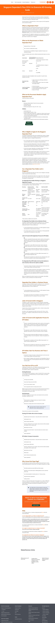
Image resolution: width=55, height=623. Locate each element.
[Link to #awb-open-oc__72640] (53, 2)
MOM (27, 88)
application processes (36, 164)
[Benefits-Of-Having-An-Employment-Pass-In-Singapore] (46, 552)
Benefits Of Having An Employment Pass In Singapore (45, 559)
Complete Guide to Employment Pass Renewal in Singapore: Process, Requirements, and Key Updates (36, 560)
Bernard (42, 512)
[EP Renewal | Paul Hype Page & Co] (36, 552)
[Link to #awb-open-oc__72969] (48, 2)
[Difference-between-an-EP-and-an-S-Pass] (25, 552)
